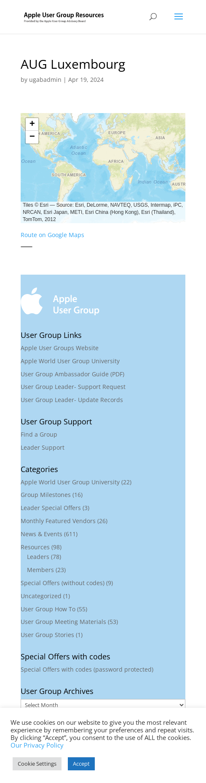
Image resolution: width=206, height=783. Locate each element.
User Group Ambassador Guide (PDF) (72, 374)
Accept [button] (81, 763)
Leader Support (42, 447)
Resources (35, 547)
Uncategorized (41, 596)
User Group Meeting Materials (63, 622)
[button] (32, 124)
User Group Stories (47, 635)
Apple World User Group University (70, 361)
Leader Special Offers (51, 508)
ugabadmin (45, 80)
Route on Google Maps (52, 235)
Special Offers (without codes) (62, 583)
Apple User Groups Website (60, 348)
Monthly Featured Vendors (58, 521)
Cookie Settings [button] (37, 763)
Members (40, 570)
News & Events (41, 534)
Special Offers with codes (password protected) (87, 669)
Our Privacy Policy (37, 745)
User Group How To (48, 609)
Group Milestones (46, 495)
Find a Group (39, 434)
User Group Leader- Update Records (72, 400)
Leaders (38, 557)
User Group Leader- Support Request (73, 387)
